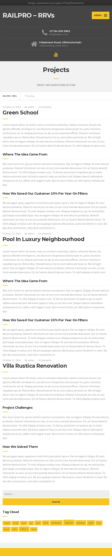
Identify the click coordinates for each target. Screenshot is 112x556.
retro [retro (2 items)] (14, 529)
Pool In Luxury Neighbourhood (43, 239)
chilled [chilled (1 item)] (15, 523)
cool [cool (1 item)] (31, 523)
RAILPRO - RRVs (10, 96)
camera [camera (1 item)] (7, 523)
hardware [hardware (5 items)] (56, 522)
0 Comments (44, 107)
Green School (20, 112)
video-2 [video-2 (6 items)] (24, 529)
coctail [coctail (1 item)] (23, 523)
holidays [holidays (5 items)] (81, 522)
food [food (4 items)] (45, 522)
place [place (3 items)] (6, 529)
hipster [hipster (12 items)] (69, 522)
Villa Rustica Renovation (35, 366)
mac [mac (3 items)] (99, 523)
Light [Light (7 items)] (91, 522)
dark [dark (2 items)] (38, 523)
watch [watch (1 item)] (33, 529)
